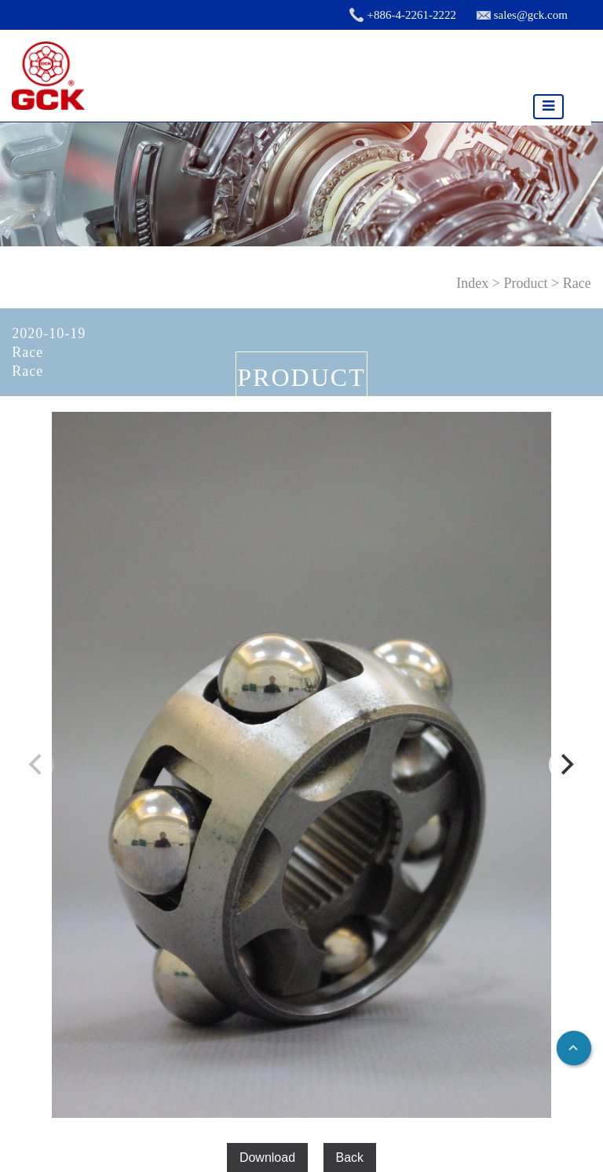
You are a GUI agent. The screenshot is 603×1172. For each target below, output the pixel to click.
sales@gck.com (531, 15)
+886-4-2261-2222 (411, 15)
